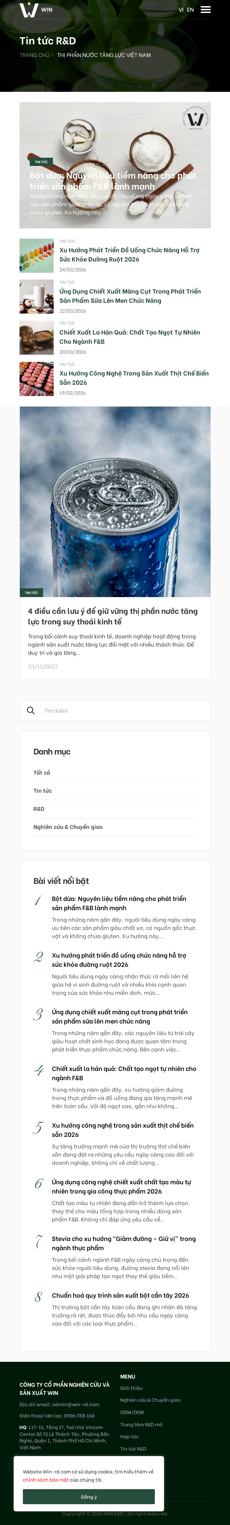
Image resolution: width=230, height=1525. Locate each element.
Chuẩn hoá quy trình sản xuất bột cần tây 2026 (120, 1294)
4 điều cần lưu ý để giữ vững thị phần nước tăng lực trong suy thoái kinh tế (113, 615)
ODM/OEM (132, 1411)
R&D (38, 808)
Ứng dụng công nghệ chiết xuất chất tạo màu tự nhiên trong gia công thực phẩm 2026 (121, 1186)
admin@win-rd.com (75, 1404)
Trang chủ (34, 54)
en (190, 9)
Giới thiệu (131, 1387)
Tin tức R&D (133, 1448)
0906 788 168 (79, 1415)
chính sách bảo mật (46, 1479)
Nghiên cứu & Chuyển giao (68, 826)
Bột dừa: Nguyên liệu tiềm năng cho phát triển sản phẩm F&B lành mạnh (113, 180)
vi (181, 9)
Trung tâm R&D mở (141, 1424)
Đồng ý (89, 1496)
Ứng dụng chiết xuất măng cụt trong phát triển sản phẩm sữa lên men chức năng (130, 295)
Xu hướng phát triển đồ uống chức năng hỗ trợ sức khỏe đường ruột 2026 (129, 254)
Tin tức (41, 161)
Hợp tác (129, 1436)
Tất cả (41, 772)
